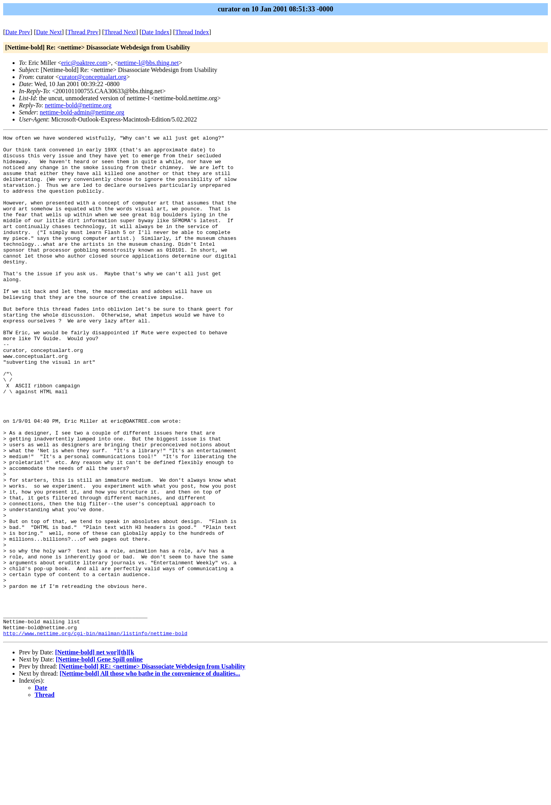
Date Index (156, 32)
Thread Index (192, 32)
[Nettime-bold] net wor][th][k (94, 752)
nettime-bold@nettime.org (78, 105)
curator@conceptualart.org (92, 77)
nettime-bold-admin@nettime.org (82, 112)
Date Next (49, 32)
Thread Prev (82, 32)
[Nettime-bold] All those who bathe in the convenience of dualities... (150, 773)
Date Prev (17, 32)
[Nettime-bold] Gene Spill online (99, 759)
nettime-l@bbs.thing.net (148, 62)
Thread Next (120, 32)
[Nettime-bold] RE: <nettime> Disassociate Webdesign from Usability (152, 766)
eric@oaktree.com (84, 62)
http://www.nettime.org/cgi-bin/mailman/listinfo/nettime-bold (95, 733)
